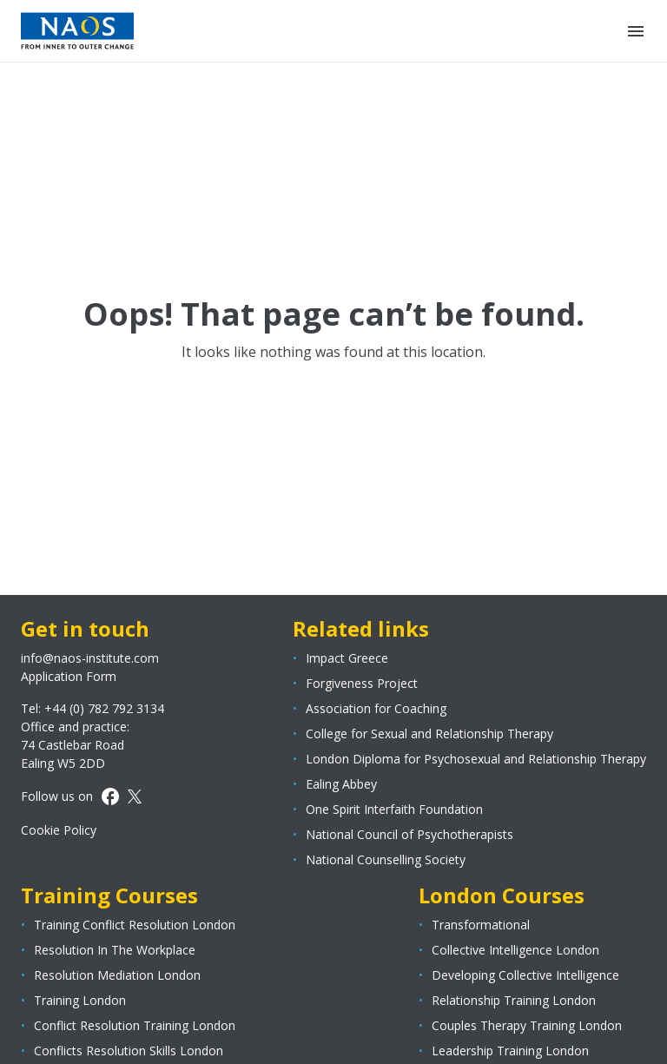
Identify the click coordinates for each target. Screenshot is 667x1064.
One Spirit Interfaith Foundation (394, 809)
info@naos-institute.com (90, 658)
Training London (80, 1000)
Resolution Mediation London (117, 975)
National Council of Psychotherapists (409, 834)
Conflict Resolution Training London (134, 1025)
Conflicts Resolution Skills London (128, 1050)
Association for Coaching (376, 708)
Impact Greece (347, 658)
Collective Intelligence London (515, 950)
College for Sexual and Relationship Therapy (429, 733)
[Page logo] (77, 30)
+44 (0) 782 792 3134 (104, 708)
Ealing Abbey (341, 784)
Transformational (481, 924)
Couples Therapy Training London (527, 1025)
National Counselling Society (386, 859)
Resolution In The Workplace (114, 950)
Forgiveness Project (362, 683)
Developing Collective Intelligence (525, 975)
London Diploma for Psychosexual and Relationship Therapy (476, 758)
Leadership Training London (510, 1050)
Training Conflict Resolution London (134, 924)
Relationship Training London (514, 1000)
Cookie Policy (58, 830)
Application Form (68, 676)
